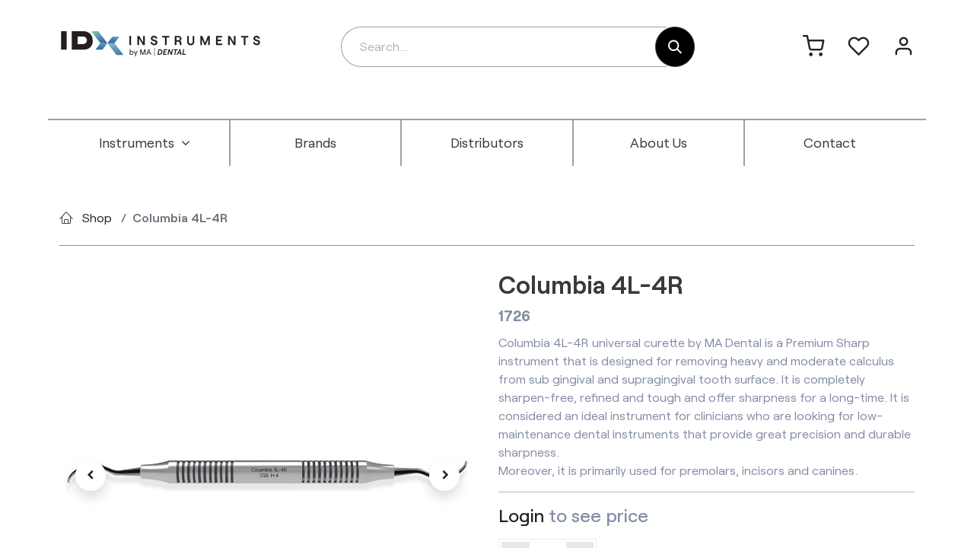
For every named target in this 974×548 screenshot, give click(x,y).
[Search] (675, 47)
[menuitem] (144, 143)
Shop (97, 217)
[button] (90, 475)
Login (521, 515)
